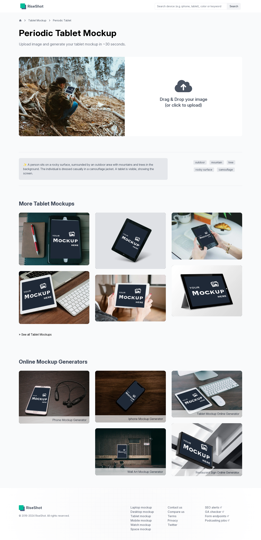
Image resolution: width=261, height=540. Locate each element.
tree (231, 162)
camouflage (226, 169)
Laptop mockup (141, 507)
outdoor (200, 162)
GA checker (214, 512)
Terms (172, 516)
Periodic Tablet (62, 20)
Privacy (173, 520)
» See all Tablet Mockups (35, 334)
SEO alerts (213, 507)
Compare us (176, 512)
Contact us (175, 507)
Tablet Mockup (37, 20)
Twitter (172, 525)
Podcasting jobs (217, 520)
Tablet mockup (140, 516)
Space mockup (140, 529)
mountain (216, 162)
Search (234, 6)
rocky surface (204, 169)
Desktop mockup (142, 512)
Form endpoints (217, 516)
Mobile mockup (141, 520)
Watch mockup (140, 525)
